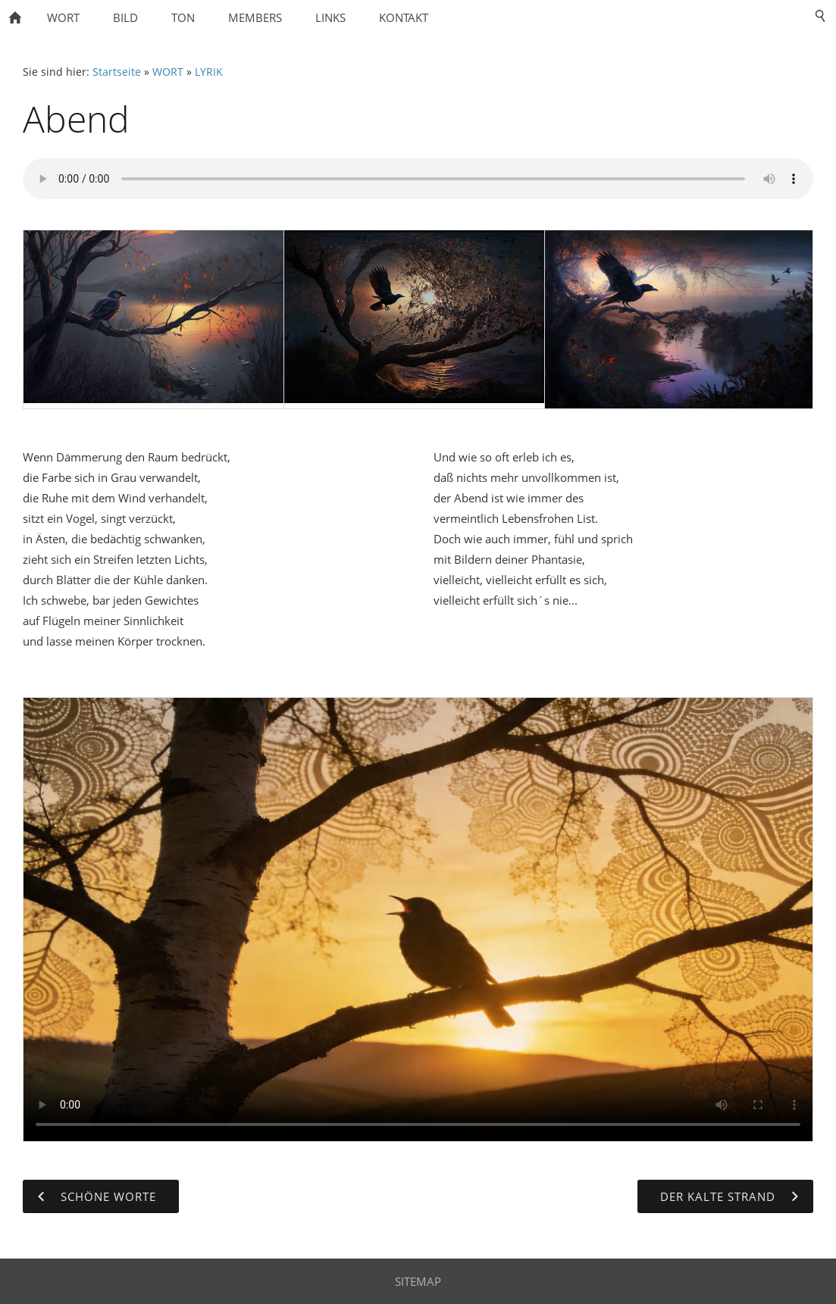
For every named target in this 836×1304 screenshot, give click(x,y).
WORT (167, 72)
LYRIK (209, 72)
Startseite (116, 72)
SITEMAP (418, 1281)
